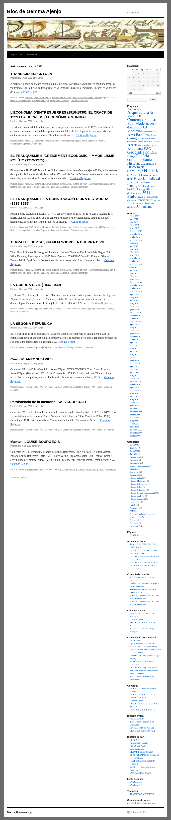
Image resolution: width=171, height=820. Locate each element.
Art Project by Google (139, 743)
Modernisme (150, 186)
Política (133, 520)
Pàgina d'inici (17, 54)
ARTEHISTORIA (137, 719)
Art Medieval (137, 129)
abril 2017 (134, 219)
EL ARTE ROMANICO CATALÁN (144, 755)
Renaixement (145, 200)
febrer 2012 (134, 357)
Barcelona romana (149, 131)
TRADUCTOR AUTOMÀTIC (142, 794)
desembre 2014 (136, 282)
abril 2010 (134, 397)
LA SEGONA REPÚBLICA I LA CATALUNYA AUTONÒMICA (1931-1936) (143, 565)
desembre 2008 (136, 430)
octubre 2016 (135, 237)
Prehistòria (152, 196)
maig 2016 (134, 243)
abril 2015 (134, 270)
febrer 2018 (134, 216)
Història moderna (138, 182)
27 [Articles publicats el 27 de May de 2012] (158, 85)
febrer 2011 (134, 378)
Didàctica (156, 142)
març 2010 (134, 400)
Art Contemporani (67, 387)
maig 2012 (134, 348)
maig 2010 (134, 394)
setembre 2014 (136, 291)
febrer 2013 (134, 330)
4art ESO (29, 97)
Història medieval (147, 178)
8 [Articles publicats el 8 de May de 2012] (133, 77)
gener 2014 (134, 309)
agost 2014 (134, 294)
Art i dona (134, 460)
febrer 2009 (134, 424)
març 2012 (134, 354)
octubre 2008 (135, 436)
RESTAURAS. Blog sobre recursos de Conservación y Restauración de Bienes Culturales (144, 670)
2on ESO (133, 448)
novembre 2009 (136, 412)
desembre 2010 (136, 381)
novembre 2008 (136, 433)
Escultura (80, 469)
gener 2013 (134, 333)
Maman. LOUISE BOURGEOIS (35, 442)
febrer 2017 (134, 225)
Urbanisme (144, 207)
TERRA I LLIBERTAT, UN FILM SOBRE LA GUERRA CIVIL (57, 242)
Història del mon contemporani (86, 97)
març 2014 (134, 303)
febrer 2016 (134, 252)
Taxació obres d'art (135, 203)
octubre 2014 (135, 288)
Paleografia (134, 508)
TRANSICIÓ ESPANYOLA (31, 74)
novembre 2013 (136, 315)
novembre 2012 (136, 336)
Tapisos (157, 200)
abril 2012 (134, 351)
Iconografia (135, 186)
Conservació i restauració (140, 466)
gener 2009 (134, 427)
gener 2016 (134, 255)
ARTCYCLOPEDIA (138, 746)
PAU (41, 387)
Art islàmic (138, 128)
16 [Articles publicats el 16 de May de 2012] (138, 81)
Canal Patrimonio (137, 652)
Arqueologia (134, 109)
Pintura (99, 387)
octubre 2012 (135, 339)
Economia (38, 141)
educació (143, 145)
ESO (147, 148)
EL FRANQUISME (138, 553)
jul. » (158, 93)
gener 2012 (134, 360)
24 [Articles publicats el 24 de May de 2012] (143, 85)
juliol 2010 (134, 391)
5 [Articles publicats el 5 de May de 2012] (152, 73)
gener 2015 (134, 279)
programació (131, 200)
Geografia (135, 152)
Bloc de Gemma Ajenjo (34, 11)
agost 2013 (134, 324)
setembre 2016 (136, 240)
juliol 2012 (134, 345)
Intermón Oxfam (136, 619)
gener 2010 (134, 406)
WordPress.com (136, 782)
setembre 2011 (136, 363)
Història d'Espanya (42, 97)
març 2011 (134, 375)
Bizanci (154, 135)
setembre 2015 (136, 264)
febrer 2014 (134, 306)
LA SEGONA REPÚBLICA (31, 323)
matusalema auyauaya (139, 595)
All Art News (135, 640)
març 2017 (134, 222)
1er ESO (133, 445)
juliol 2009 (134, 418)
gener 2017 (134, 228)
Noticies (133, 505)
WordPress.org (136, 785)
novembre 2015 (136, 258)
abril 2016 (134, 246)
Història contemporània (20, 100)
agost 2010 (134, 388)
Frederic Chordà (136, 758)
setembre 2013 (136, 321)
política (143, 197)
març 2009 (134, 421)
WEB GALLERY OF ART (140, 773)
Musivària (131, 189)
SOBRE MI (32, 54)
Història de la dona (137, 490)
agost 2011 (134, 366)
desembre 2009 (136, 409)
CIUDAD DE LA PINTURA (141, 752)
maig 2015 (134, 267)
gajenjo (39, 78)
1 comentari (109, 430)
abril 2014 (134, 300)
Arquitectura (138, 112)
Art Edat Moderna (141, 122)
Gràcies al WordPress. (140, 812)
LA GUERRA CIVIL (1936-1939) (35, 285)
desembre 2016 (136, 231)
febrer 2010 (134, 403)
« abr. (129, 93)
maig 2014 (134, 297)
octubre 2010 (135, 384)
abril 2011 (134, 372)
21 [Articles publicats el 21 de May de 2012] (129, 85)
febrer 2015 (134, 276)
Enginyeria (151, 145)
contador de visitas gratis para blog (141, 803)
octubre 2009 (135, 415)
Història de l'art (31, 387)
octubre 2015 (135, 261)
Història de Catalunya (61, 97)
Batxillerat (143, 134)
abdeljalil (133, 589)
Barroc (131, 134)
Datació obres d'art (144, 141)
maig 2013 (134, 327)
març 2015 (134, 273)
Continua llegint (30, 91)
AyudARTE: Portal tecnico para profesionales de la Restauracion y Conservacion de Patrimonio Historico (145, 646)
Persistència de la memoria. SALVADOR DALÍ (48, 402)
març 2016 (134, 249)
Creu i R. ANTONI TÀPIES (31, 359)
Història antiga (136, 478)
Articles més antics (20, 477)
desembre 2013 (136, 312)
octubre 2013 (135, 318)
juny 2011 (134, 369)
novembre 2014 (136, 285)
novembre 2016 (136, 234)
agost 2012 (134, 342)
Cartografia (135, 138)
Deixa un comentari (79, 100)
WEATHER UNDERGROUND (142, 710)
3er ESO (133, 451)
